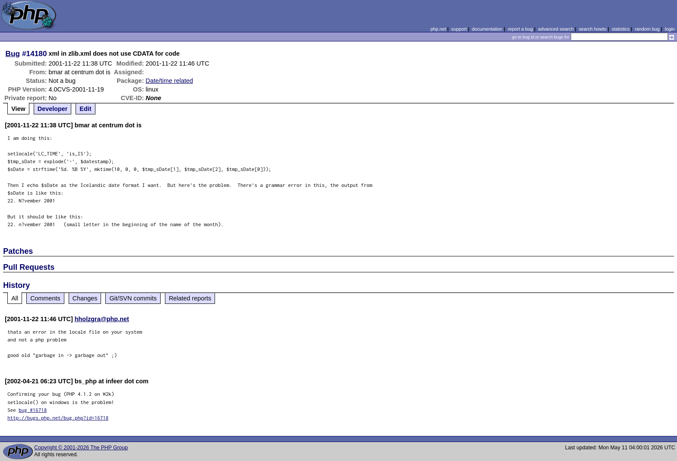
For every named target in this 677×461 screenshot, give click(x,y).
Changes (85, 298)
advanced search (555, 29)
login (670, 29)
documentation (487, 29)
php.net (438, 29)
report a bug (520, 29)
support (459, 29)
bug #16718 (33, 410)
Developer (53, 108)
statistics (621, 29)
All (14, 298)
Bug (13, 53)
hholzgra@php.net (102, 319)
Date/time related (169, 80)
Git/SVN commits (133, 298)
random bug (647, 29)
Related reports (190, 298)
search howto (592, 29)
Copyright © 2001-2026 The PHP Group (81, 448)
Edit (85, 108)
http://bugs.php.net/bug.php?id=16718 (57, 417)
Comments (45, 298)
